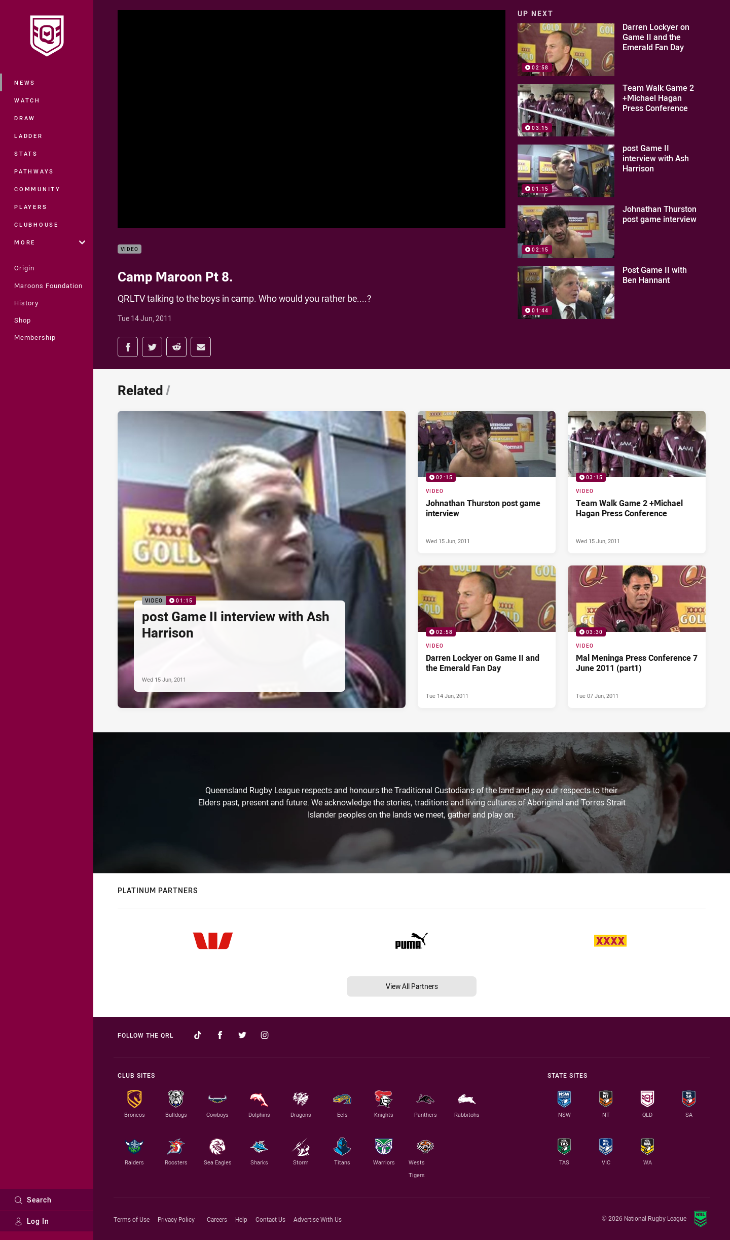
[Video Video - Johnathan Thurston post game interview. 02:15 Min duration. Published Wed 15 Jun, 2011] (487, 482)
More (49, 242)
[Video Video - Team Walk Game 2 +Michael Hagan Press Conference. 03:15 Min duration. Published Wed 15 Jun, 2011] (637, 482)
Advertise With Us (318, 1219)
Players (30, 206)
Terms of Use (132, 1219)
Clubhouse (36, 224)
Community (37, 189)
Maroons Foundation (48, 285)
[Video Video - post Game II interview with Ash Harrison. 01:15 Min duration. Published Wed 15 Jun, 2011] (262, 559)
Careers (217, 1219)
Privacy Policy (176, 1219)
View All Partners (412, 986)
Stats (26, 153)
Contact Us (270, 1219)
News (24, 82)
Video (129, 249)
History (26, 302)
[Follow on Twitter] (242, 1035)
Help (241, 1219)
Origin (24, 267)
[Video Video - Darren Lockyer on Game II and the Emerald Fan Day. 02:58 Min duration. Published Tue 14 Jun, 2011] (487, 636)
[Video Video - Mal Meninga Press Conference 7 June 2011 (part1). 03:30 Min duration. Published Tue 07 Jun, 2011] (637, 636)
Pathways (34, 171)
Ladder (28, 135)
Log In (31, 1221)
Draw (24, 118)
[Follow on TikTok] (198, 1035)
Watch (27, 100)
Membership (35, 337)
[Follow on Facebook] (220, 1035)
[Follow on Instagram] (265, 1035)
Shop (22, 320)
